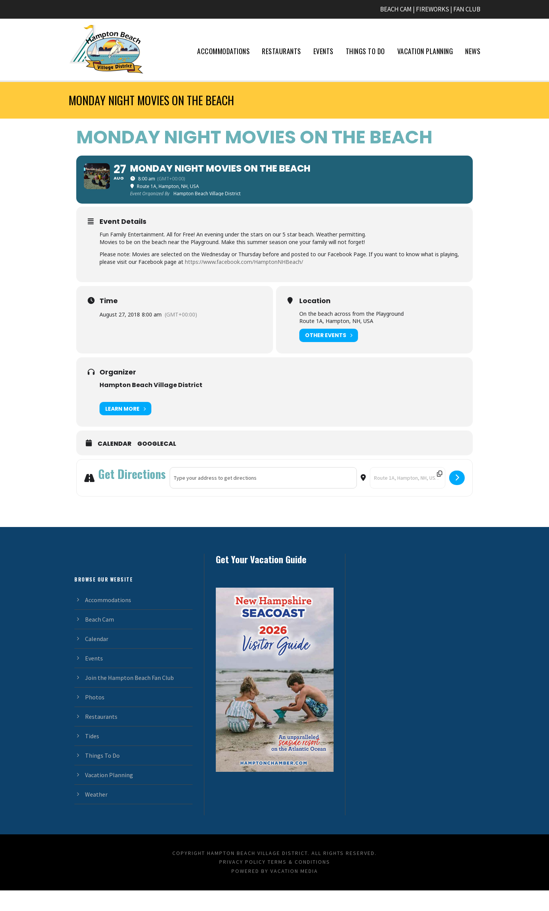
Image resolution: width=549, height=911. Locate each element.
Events (323, 51)
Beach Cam (99, 640)
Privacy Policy (242, 882)
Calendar (115, 464)
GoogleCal (156, 464)
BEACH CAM (396, 9)
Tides (92, 756)
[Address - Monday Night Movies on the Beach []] (263, 498)
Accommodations (223, 51)
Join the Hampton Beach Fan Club (129, 698)
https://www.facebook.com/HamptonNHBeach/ (244, 282)
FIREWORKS (432, 9)
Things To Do (365, 51)
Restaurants (281, 51)
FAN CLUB (466, 9)
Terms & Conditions (299, 882)
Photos (94, 717)
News (472, 51)
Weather (96, 815)
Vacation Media (294, 891)
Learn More (125, 429)
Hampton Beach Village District (151, 405)
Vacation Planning (425, 51)
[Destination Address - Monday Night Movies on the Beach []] (407, 498)
